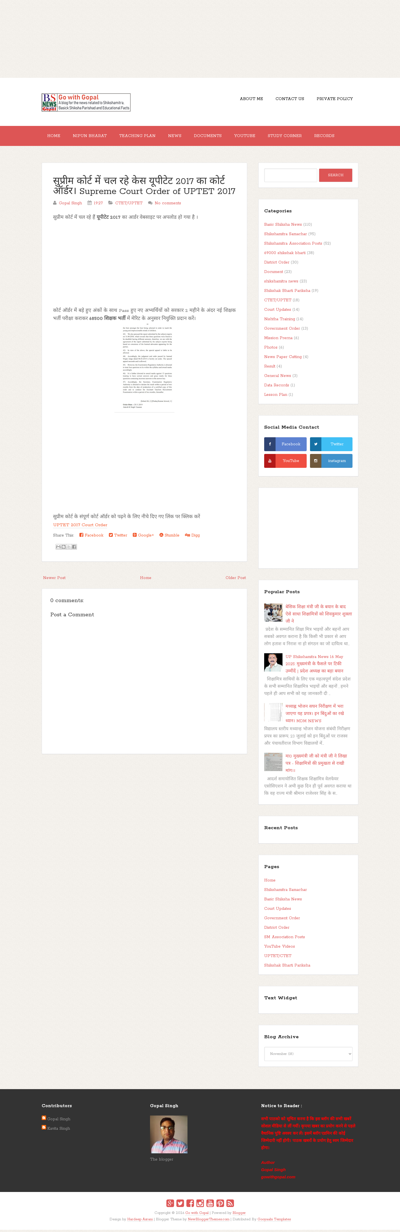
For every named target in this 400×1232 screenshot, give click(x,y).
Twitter (118, 537)
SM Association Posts (284, 939)
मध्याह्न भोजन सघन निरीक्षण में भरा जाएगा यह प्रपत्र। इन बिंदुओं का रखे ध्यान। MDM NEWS (315, 716)
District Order (276, 264)
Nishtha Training (279, 321)
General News (277, 378)
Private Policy (334, 100)
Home (54, 137)
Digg (192, 537)
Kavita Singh (58, 1130)
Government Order (282, 330)
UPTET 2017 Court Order (80, 527)
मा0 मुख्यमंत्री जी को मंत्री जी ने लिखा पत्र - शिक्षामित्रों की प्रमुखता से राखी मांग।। (316, 766)
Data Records (276, 387)
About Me (246, 100)
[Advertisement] (200, 39)
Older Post (236, 580)
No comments (168, 205)
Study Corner (299, 137)
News (182, 137)
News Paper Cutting (283, 359)
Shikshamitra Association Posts (293, 245)
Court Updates (277, 311)
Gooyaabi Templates (274, 1221)
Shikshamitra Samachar (285, 236)
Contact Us (286, 100)
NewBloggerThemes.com (208, 1221)
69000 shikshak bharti (285, 255)
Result (269, 368)
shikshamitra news (281, 283)
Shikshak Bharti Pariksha (287, 292)
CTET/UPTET (128, 205)
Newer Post (54, 580)
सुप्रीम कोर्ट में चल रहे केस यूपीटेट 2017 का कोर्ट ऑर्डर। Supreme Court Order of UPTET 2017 (144, 189)
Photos (271, 349)
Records (341, 137)
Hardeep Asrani (140, 1221)
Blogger (239, 1215)
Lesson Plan (275, 396)
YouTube (257, 137)
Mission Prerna (278, 340)
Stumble (169, 537)
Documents (218, 137)
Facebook (91, 537)
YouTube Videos (279, 948)
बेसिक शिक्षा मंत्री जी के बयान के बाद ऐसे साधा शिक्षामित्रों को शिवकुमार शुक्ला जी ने (319, 616)
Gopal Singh (58, 1121)
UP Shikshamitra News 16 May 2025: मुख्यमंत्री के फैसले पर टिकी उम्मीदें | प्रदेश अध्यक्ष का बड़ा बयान (314, 666)
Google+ (143, 537)
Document (273, 274)
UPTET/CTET (277, 958)
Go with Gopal (197, 1215)
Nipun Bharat (93, 137)
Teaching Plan (143, 137)
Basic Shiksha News (283, 226)
